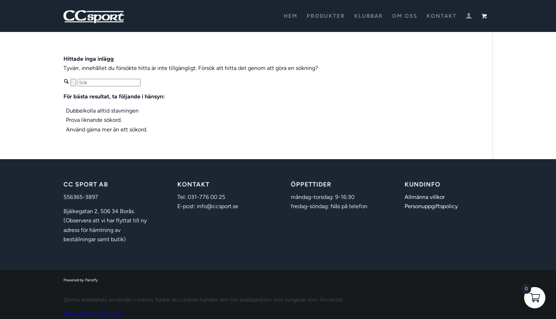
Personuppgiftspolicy (431, 206)
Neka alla (75, 313)
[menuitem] (290, 16)
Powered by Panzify (80, 280)
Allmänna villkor (425, 197)
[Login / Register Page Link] (468, 16)
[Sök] (109, 82)
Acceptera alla (105, 313)
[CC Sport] (93, 16)
